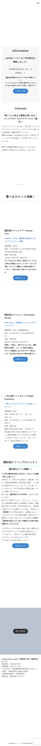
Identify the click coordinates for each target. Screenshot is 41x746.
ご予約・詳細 (20, 91)
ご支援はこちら (20, 546)
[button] (4, 21)
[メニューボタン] (38, 3)
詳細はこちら (20, 278)
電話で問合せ (20, 631)
